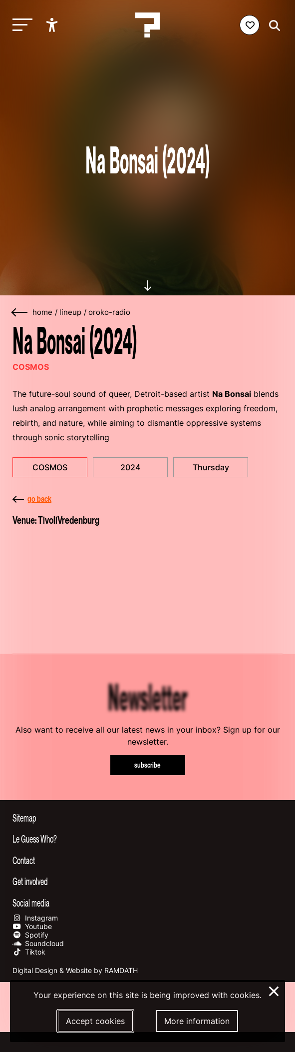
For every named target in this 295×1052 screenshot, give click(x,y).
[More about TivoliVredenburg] (147, 584)
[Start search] (272, 25)
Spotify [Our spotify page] (30, 935)
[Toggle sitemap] (147, 818)
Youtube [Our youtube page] (32, 926)
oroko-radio (109, 312)
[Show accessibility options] (53, 25)
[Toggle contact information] (147, 860)
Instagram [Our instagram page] (35, 918)
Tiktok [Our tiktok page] (28, 952)
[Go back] (19, 312)
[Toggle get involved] (147, 881)
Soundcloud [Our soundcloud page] (38, 943)
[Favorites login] (250, 25)
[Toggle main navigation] (20, 25)
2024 (130, 467)
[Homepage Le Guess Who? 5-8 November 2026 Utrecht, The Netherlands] (148, 24)
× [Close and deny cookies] (274, 990)
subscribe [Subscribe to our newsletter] (147, 765)
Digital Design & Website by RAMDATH (75, 970)
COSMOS (49, 467)
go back (31, 499)
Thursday (211, 467)
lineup (70, 312)
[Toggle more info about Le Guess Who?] (147, 839)
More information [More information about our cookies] (197, 1021)
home (42, 312)
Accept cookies (95, 1021)
